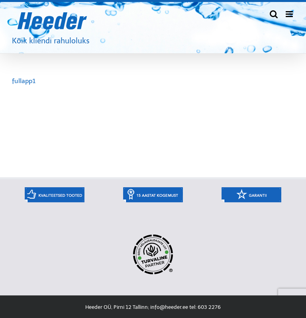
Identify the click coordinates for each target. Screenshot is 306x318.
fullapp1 (23, 81)
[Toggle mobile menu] (290, 14)
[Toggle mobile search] (274, 14)
